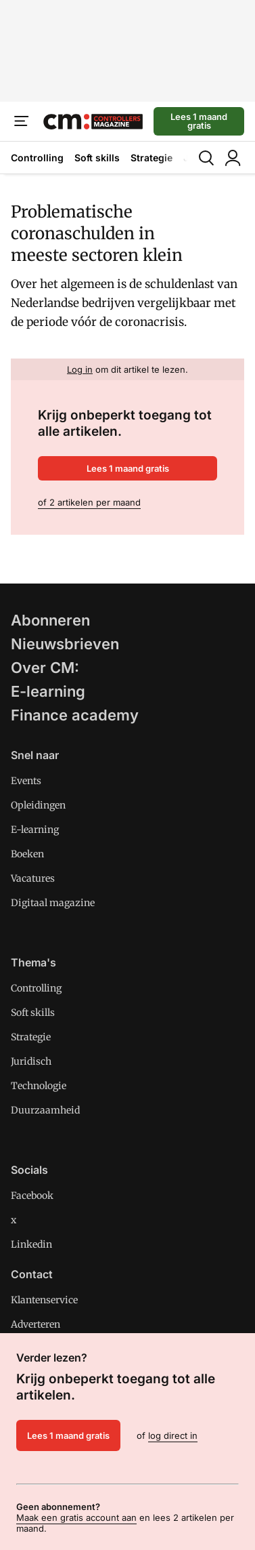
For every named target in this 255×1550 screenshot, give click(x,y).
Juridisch (31, 1061)
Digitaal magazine (53, 903)
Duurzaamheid (45, 1110)
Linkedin (31, 1244)
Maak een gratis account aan (76, 1517)
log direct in (173, 1435)
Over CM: (45, 667)
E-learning (48, 691)
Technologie (38, 1086)
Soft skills (97, 157)
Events (26, 781)
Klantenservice (44, 1300)
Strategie (151, 157)
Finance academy (75, 715)
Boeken (27, 854)
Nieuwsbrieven (65, 644)
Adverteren (35, 1324)
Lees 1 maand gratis (198, 121)
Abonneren (50, 620)
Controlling (37, 157)
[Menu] (21, 121)
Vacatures (33, 878)
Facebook (32, 1195)
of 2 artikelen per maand (89, 502)
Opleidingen (38, 805)
